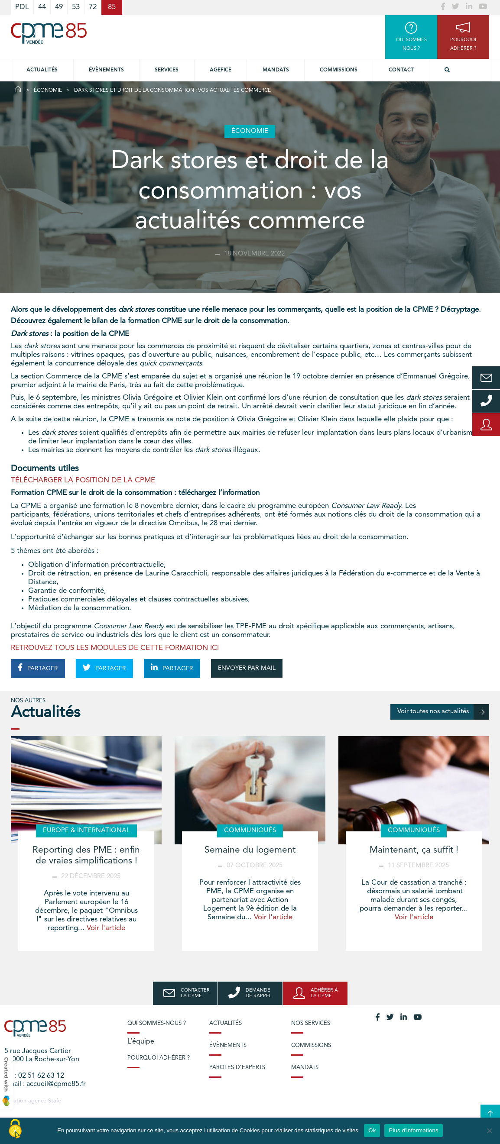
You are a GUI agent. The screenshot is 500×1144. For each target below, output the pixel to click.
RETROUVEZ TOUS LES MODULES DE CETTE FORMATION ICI (115, 648)
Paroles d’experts (237, 1067)
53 (76, 7)
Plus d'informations (413, 1130)
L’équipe (140, 1041)
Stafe (54, 1101)
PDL (22, 7)
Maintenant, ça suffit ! (414, 850)
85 (112, 7)
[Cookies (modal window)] (15, 1129)
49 (59, 7)
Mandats (276, 70)
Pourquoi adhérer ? (158, 1058)
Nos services (310, 1023)
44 (42, 7)
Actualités (42, 70)
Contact (401, 70)
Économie (48, 90)
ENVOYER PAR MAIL (247, 668)
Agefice (220, 70)
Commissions (338, 70)
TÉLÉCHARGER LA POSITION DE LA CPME (83, 480)
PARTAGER (38, 668)
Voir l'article (106, 928)
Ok (372, 1130)
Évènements (106, 70)
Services (167, 70)
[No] (489, 1130)
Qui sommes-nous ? (156, 1023)
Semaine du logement (250, 850)
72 (93, 7)
